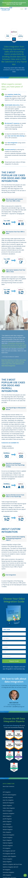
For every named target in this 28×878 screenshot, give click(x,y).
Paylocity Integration (8, 843)
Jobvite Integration (7, 821)
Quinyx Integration (7, 861)
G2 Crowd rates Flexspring (11, 725)
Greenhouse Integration (8, 813)
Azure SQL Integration (8, 800)
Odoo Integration (7, 832)
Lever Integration (7, 824)
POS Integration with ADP (9, 851)
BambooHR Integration (8, 802)
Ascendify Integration (8, 797)
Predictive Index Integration (9, 856)
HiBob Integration (7, 816)
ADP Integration (7, 792)
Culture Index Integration (9, 808)
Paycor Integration (7, 840)
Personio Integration (8, 845)
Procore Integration (7, 859)
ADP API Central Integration (9, 794)
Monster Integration (7, 827)
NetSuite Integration (8, 829)
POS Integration (6, 848)
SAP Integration (6, 869)
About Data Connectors (8, 786)
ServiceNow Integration (8, 872)
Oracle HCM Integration (8, 835)
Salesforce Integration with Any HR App (12, 864)
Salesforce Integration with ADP (10, 867)
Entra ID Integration (7, 810)
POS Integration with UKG (9, 853)
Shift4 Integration (7, 875)
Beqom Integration (7, 805)
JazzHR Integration (7, 819)
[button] (22, 9)
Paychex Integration (7, 837)
